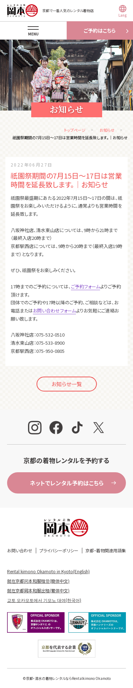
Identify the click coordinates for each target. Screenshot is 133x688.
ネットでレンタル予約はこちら (67, 483)
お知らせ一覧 (66, 384)
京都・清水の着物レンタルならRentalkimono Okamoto (68, 678)
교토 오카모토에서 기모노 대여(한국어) (44, 600)
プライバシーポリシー (58, 550)
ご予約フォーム (85, 286)
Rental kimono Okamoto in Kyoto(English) (48, 571)
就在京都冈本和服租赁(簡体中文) (38, 581)
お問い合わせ (19, 550)
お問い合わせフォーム (54, 310)
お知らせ (107, 130)
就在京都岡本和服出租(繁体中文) (38, 590)
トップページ (74, 130)
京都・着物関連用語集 (105, 550)
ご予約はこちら (100, 30)
